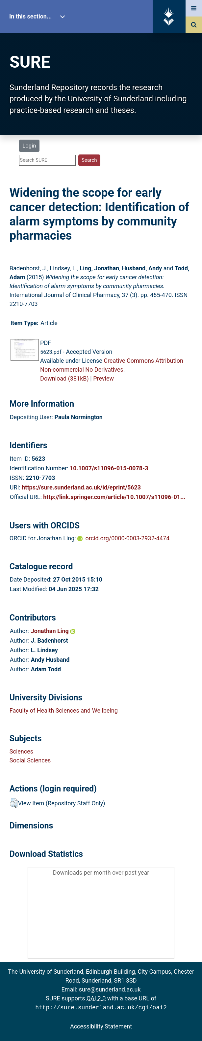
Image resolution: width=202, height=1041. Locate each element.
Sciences (21, 751)
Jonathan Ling (53, 630)
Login (29, 145)
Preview (103, 378)
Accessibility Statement (101, 1025)
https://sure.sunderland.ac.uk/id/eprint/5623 (81, 487)
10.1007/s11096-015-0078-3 (109, 468)
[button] (13, 803)
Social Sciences (30, 760)
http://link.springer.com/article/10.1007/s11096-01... (114, 496)
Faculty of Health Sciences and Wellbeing (64, 710)
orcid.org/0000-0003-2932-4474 (127, 538)
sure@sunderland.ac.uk (110, 989)
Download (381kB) (64, 378)
